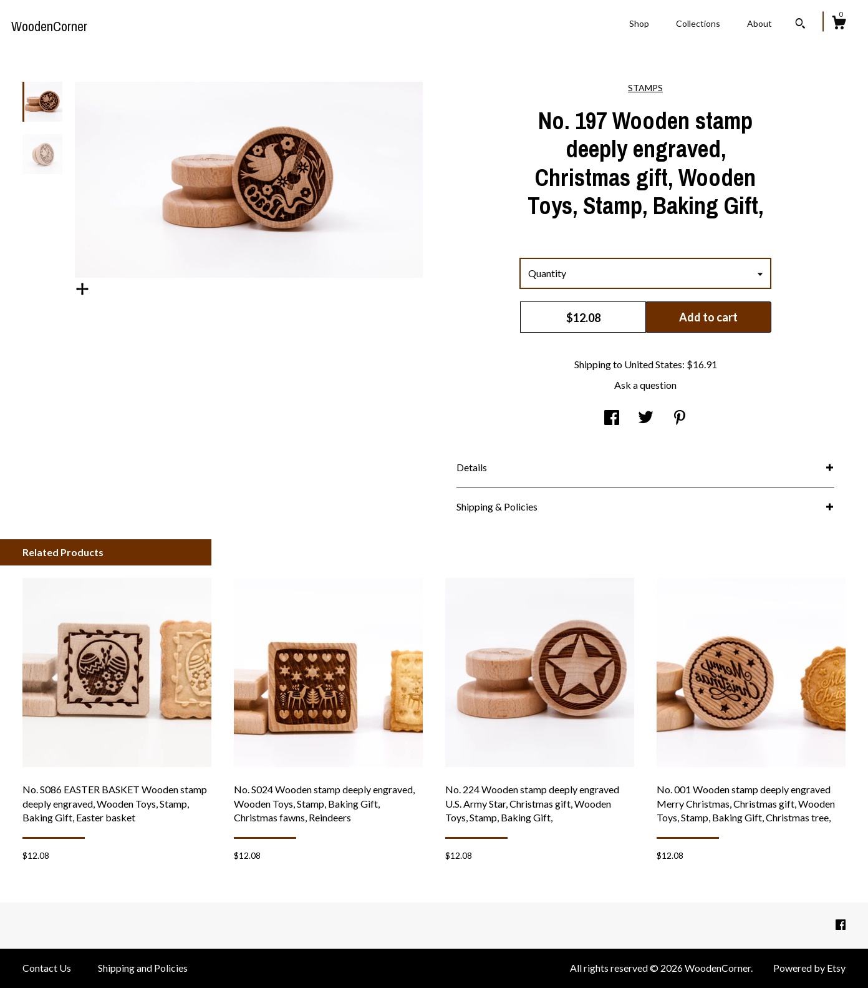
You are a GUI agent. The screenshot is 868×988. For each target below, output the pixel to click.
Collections (698, 23)
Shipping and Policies (143, 968)
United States (653, 364)
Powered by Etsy (809, 968)
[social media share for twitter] (646, 418)
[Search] (800, 25)
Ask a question (645, 385)
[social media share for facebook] (611, 418)
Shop (639, 23)
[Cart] (839, 24)
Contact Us (46, 968)
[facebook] (841, 925)
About (759, 23)
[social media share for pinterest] (679, 418)
